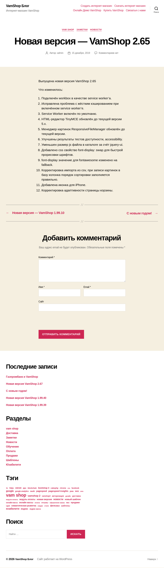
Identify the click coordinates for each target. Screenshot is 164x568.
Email (87, 287)
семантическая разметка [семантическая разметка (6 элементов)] (23, 506)
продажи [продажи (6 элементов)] (75, 502)
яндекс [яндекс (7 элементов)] (24, 509)
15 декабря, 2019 (81, 53)
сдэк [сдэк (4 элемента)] (8, 506)
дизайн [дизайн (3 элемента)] (68, 496)
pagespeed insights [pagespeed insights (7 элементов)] (58, 491)
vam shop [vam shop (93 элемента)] (16, 495)
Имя (42, 287)
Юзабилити (13, 464)
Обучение (12, 446)
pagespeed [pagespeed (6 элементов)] (41, 491)
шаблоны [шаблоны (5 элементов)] (65, 506)
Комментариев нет (109, 53)
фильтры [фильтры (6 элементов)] (55, 506)
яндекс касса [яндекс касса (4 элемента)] (35, 509)
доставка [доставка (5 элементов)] (76, 496)
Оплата (11, 451)
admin (60, 53)
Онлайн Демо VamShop (87, 10)
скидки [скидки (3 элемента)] (40, 506)
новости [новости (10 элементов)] (58, 499)
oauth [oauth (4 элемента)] (32, 491)
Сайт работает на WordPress (55, 559)
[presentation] (61, 321)
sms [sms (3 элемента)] (81, 491)
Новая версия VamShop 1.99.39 (26, 405)
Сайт (41, 302)
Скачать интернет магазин (130, 6)
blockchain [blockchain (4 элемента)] (32, 488)
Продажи (12, 455)
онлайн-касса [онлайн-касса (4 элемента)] (12, 503)
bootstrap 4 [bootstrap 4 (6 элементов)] (43, 488)
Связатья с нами (136, 10)
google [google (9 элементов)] (10, 491)
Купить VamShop (113, 10)
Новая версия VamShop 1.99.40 (26, 398)
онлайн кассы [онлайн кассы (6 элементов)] (26, 502)
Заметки (82, 30)
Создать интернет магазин (96, 6)
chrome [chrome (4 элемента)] (63, 488)
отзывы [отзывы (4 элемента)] (44, 503)
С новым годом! (16, 391)
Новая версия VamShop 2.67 (24, 383)
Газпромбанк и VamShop (22, 376)
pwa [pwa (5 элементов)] (72, 491)
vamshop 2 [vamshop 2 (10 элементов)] (34, 496)
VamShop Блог (18, 6)
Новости (97, 30)
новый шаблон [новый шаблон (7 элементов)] (73, 499)
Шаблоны (12, 460)
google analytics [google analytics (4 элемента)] (22, 491)
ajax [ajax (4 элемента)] (24, 488)
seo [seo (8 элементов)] (77, 491)
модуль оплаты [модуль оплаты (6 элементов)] (27, 499)
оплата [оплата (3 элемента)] (37, 503)
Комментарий (47, 257)
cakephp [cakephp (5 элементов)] (54, 488)
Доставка (12, 433)
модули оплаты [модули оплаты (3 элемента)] (12, 500)
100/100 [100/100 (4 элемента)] (18, 488)
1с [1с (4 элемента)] (7, 488)
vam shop (67, 30)
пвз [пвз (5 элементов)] (67, 503)
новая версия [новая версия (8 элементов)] (44, 499)
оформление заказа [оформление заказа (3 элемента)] (57, 503)
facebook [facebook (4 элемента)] (75, 488)
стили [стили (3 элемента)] (46, 506)
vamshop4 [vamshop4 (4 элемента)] (46, 496)
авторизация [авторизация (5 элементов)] (58, 496)
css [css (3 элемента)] (69, 488)
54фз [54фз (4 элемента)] (11, 488)
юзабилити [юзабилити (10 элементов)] (12, 508)
